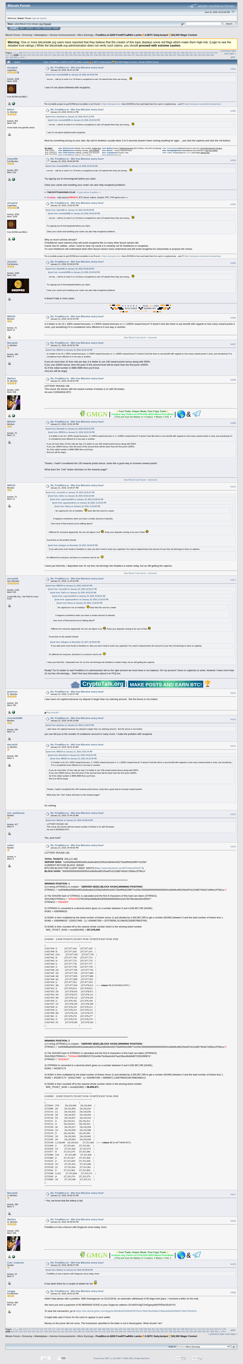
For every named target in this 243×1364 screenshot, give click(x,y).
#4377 (233, 1194)
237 (91, 55)
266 (212, 55)
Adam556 (12, 158)
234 (79, 55)
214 (207, 52)
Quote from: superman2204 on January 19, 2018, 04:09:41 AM (76, 499)
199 (145, 52)
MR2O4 (11, 316)
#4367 (233, 344)
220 (21, 55)
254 (162, 55)
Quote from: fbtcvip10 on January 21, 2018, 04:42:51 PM (70, 429)
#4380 (233, 1292)
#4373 (233, 719)
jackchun (12, 691)
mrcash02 (12, 578)
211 (195, 52)
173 (37, 52)
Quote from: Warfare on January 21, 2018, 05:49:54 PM (69, 820)
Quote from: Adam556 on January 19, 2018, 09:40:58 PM (70, 210)
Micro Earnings (85, 35)
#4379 (233, 1264)
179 (62, 52)
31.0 (41, 24)
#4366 (233, 318)
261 (191, 55)
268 (11, 57)
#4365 (233, 263)
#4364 (233, 204)
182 (74, 52)
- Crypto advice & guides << (74, 192)
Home (13, 28)
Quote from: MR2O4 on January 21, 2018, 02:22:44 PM (69, 350)
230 (62, 55)
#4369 (233, 423)
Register (47, 28)
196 (133, 52)
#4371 (233, 580)
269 (16, 57)
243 (116, 55)
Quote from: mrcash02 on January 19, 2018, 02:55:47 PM (70, 492)
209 (187, 52)
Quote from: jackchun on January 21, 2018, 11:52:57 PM (70, 725)
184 (83, 52)
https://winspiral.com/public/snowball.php (202, 104)
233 (75, 55)
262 (195, 55)
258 (179, 55)
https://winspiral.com (111, 104)
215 (211, 52)
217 (7, 55)
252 (154, 55)
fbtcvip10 (12, 343)
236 (87, 55)
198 (141, 52)
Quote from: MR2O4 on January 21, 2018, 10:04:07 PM (69, 586)
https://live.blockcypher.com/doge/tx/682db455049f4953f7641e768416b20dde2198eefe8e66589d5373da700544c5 (136, 1311)
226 (46, 55)
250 (146, 55)
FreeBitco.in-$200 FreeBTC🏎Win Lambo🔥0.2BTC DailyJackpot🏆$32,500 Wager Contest (146, 35)
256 (170, 55)
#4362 (233, 111)
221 (25, 55)
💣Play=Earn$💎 (52, 712)
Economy (27, 35)
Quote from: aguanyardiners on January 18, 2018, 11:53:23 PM (79, 503)
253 (158, 55)
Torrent (47, 24)
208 (182, 52)
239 (100, 55)
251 (150, 55)
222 (29, 55)
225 (42, 55)
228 (54, 55)
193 (120, 52)
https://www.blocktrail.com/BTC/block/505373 (119, 868)
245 (125, 55)
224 (37, 55)
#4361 (233, 69)
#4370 (233, 487)
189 (103, 52)
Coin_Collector (15, 1262)
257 (175, 55)
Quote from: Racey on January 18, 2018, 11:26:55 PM (77, 506)
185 (87, 52)
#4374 (233, 746)
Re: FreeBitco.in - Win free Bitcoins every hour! (77, 67)
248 (137, 55)
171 (29, 52)
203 (162, 52)
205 (170, 52)
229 (58, 55)
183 (79, 52)
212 (199, 52)
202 (157, 52)
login (34, 18)
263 (200, 55)
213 (203, 52)
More (55, 28)
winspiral (12, 67)
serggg (11, 1291)
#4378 (233, 1221)
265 (208, 55)
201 (153, 52)
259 (183, 55)
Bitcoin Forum (12, 35)
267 (7, 57)
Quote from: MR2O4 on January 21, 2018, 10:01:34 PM (69, 752)
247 (133, 55)
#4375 (233, 814)
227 (50, 55)
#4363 (233, 160)
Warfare (11, 378)
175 (45, 52)
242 (112, 55)
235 (83, 55)
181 (70, 52)
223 (33, 55)
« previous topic (228, 50)
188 (99, 52)
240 (104, 55)
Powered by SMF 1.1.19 (104, 1358)
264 (204, 55)
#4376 (233, 847)
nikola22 (12, 261)
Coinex (188, 153)
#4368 (233, 380)
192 (116, 52)
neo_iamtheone (15, 813)
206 (174, 52)
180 (66, 52)
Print (233, 57)
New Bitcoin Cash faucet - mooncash (140, 337)
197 (137, 52)
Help (22, 28)
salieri (10, 845)
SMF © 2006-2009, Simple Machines (133, 1358)
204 (166, 52)
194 (124, 52)
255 (166, 55)
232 (71, 55)
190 (108, 52)
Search (29, 28)
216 (216, 52)
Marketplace (41, 35)
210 (191, 52)
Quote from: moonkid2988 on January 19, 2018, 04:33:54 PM (72, 75)
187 (95, 52)
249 (141, 55)
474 (22, 57)
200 (149, 52)
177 (54, 52)
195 (128, 52)
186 (91, 52)
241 (108, 55)
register (42, 18)
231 (66, 55)
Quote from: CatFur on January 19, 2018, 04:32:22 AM (71, 496)
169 (20, 52)
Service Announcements (62, 35)
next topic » (230, 53)
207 (178, 52)
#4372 (233, 693)
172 (33, 52)
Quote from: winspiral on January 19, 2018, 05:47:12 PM (70, 117)
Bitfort (10, 109)
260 (187, 55)
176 (49, 52)
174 (41, 52)
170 (24, 52)
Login (38, 28)
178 (58, 52)
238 (96, 55)
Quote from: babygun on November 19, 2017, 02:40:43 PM (73, 545)
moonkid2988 (14, 718)
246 (129, 55)
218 (11, 55)
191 (112, 52)
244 (121, 55)
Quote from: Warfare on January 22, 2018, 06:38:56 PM (69, 1270)
